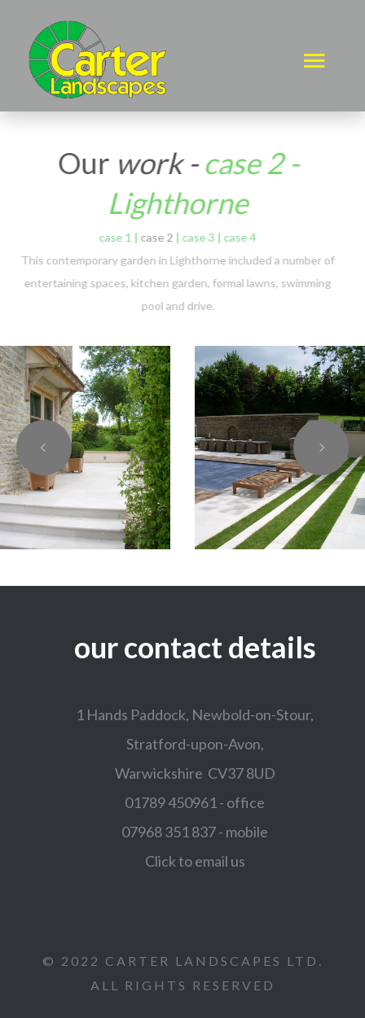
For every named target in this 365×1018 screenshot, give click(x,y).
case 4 (238, 237)
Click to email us (195, 861)
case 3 (196, 237)
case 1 (113, 237)
